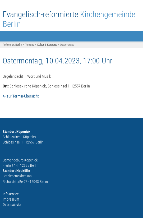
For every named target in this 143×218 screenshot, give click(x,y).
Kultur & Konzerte (47, 45)
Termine (29, 45)
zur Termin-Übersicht (23, 96)
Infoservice (11, 194)
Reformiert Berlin (12, 45)
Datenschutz (12, 204)
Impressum (11, 199)
